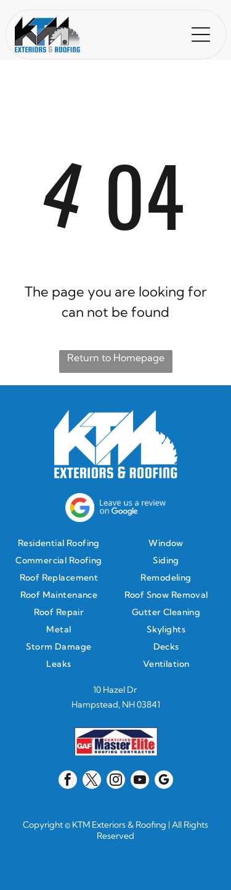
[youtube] (140, 781)
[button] (201, 34)
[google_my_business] (164, 781)
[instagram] (116, 781)
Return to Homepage (115, 357)
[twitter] (92, 781)
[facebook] (68, 781)
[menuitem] (61, 543)
